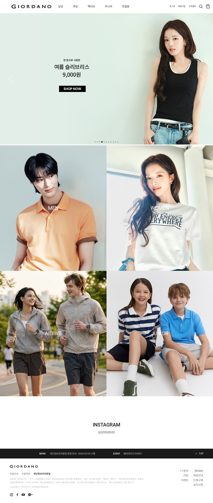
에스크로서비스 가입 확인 (120, 482)
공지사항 (198, 484)
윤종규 (141, 479)
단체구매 (198, 480)
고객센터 (192, 6)
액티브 (91, 6)
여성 (75, 6)
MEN (53, 208)
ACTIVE (53, 333)
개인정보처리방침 (41, 473)
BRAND (199, 470)
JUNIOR (159, 333)
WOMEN (160, 208)
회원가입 (181, 6)
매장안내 (198, 475)
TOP (201, 453)
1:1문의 (184, 470)
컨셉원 (125, 6)
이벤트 (184, 480)
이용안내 (14, 473)
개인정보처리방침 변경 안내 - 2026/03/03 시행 (72, 453)
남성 (60, 6)
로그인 (172, 6)
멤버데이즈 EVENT (133, 453)
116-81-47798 (31, 482)
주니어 (108, 6)
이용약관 (26, 473)
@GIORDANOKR (106, 432)
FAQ (186, 475)
